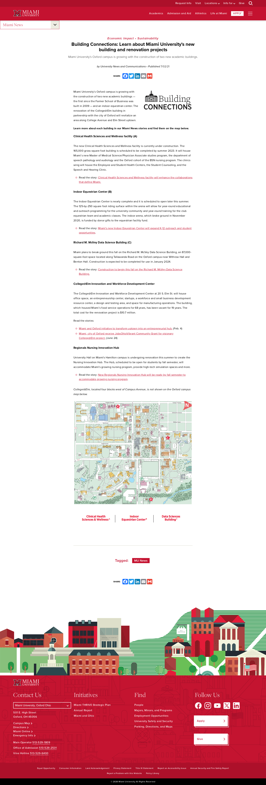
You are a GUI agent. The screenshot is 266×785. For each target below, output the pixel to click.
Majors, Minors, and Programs (153, 710)
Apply (237, 13)
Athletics (200, 13)
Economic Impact (120, 38)
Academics (156, 13)
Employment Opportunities (151, 715)
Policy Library (152, 773)
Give (242, 3)
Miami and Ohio (84, 715)
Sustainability (148, 38)
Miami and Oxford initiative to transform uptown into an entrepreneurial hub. (125, 328)
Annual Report (83, 710)
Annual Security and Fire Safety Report (209, 768)
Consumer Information (70, 768)
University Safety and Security (153, 721)
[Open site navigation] (250, 13)
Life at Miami (219, 13)
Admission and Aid (179, 13)
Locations (211, 3)
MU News (141, 560)
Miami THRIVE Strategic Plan (92, 705)
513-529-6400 (39, 753)
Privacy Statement (122, 768)
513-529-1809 (41, 742)
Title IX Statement (145, 768)
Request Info (183, 3)
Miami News (13, 25)
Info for (228, 3)
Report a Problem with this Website (124, 773)
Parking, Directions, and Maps (153, 726)
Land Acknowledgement (97, 768)
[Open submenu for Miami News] (55, 25)
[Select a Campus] (42, 705)
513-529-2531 (48, 748)
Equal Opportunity (46, 768)
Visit (198, 3)
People (138, 705)
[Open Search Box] (251, 3)
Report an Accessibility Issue (172, 768)
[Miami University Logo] (26, 13)
